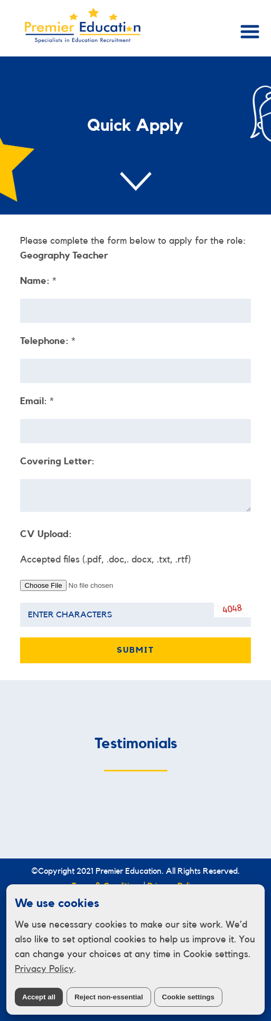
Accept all (38, 997)
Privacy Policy (44, 969)
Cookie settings (188, 997)
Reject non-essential (108, 997)
